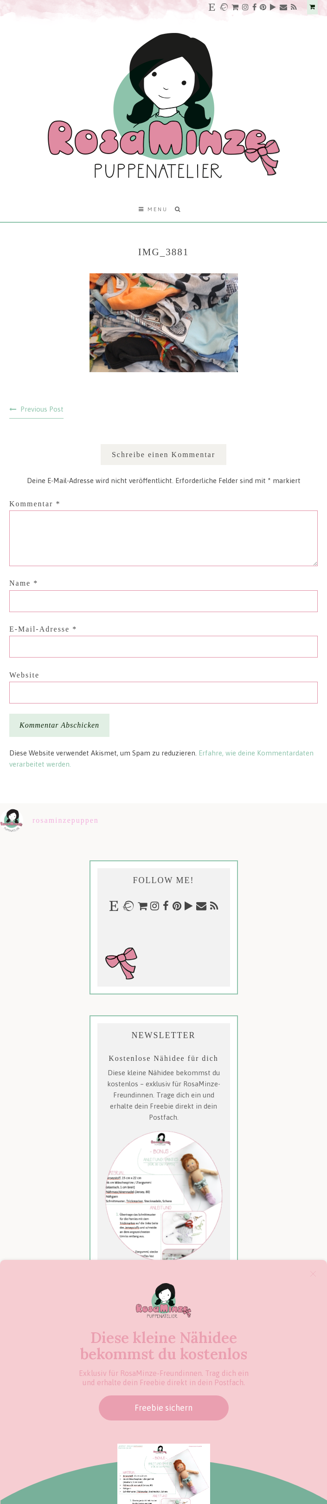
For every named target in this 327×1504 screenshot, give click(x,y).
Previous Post (42, 409)
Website (24, 675)
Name (23, 583)
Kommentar (34, 504)
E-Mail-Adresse (43, 629)
